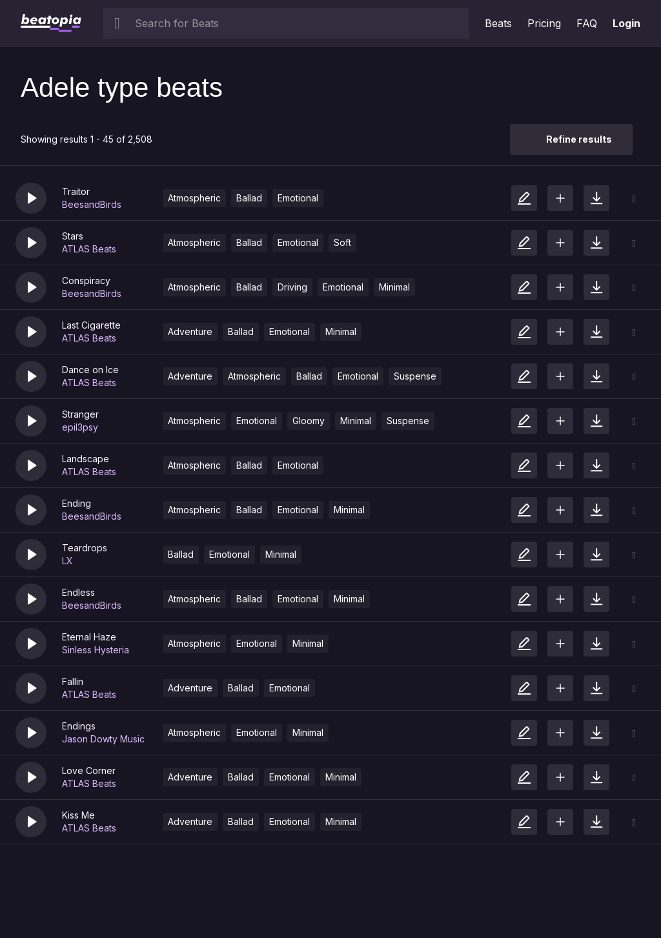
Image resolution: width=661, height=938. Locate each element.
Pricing (544, 23)
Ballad (249, 197)
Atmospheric (194, 197)
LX (67, 560)
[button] (30, 198)
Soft (342, 242)
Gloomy (308, 420)
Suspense (415, 376)
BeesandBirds (91, 204)
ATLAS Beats (89, 248)
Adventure (190, 331)
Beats (498, 23)
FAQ (586, 23)
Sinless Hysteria (95, 649)
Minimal (394, 286)
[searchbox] (299, 23)
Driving (292, 286)
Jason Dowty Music (103, 738)
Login (626, 23)
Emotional (298, 197)
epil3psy (80, 427)
